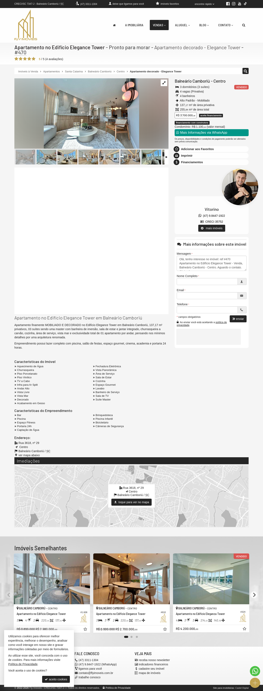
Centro (219, 80)
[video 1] (91, 204)
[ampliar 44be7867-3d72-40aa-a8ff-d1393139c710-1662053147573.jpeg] (76, 113)
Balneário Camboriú (192, 80)
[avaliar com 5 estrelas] (34, 59)
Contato (225, 25)
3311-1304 (88, 4)
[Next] (253, 594)
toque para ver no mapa (131, 502)
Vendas (159, 25)
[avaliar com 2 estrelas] (21, 59)
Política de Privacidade (118, 687)
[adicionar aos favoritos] (85, 629)
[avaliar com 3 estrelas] (25, 59)
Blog (204, 25)
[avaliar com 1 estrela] (16, 59)
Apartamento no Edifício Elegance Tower (59, 47)
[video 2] (91, 277)
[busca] (243, 25)
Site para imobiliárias (223, 688)
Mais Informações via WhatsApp (201, 132)
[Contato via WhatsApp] (255, 671)
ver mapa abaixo (29, 455)
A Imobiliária (134, 25)
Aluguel (182, 25)
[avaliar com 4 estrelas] (29, 59)
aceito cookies (56, 679)
